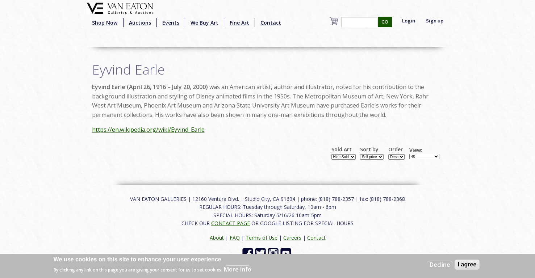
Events (170, 22)
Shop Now (105, 22)
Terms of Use (261, 237)
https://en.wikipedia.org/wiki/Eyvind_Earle (148, 130)
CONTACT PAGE (230, 223)
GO (384, 22)
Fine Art (239, 22)
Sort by (369, 149)
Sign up (434, 20)
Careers (292, 237)
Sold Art (341, 149)
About (217, 237)
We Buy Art (204, 22)
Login (408, 20)
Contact (270, 22)
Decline (440, 265)
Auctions (140, 22)
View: (415, 150)
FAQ (235, 237)
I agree (467, 264)
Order (395, 149)
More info (237, 269)
